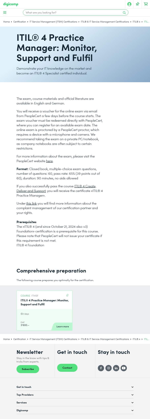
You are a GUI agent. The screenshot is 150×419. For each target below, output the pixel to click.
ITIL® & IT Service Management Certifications (105, 21)
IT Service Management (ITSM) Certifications (53, 21)
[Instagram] (108, 368)
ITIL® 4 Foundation (30, 245)
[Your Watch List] (137, 4)
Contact (67, 367)
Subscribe (28, 369)
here (49, 161)
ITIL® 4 (136, 21)
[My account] (129, 4)
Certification (19, 21)
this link (31, 203)
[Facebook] (101, 368)
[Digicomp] (10, 4)
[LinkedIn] (116, 368)
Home (6, 21)
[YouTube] (124, 368)
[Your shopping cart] (146, 4)
